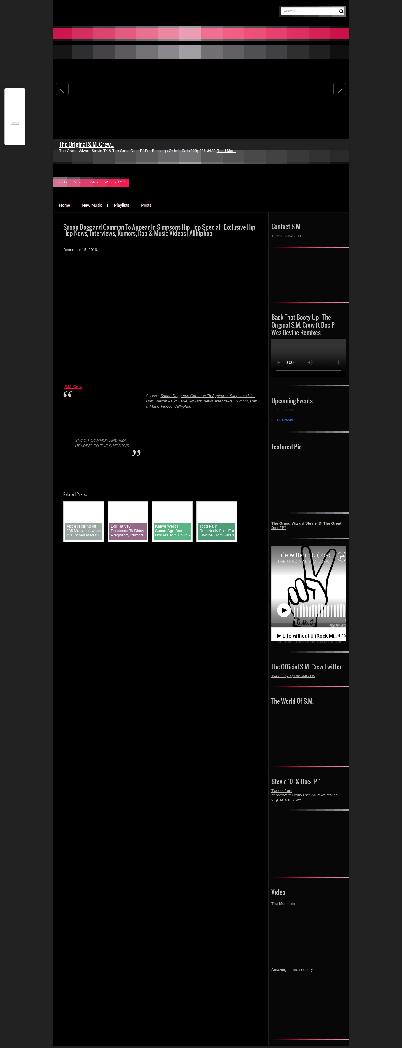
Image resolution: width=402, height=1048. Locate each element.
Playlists (121, 205)
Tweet (15, 123)
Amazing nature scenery (292, 969)
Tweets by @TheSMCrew (293, 676)
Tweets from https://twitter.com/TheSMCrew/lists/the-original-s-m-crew (305, 795)
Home (64, 205)
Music (78, 182)
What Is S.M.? (115, 182)
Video (93, 182)
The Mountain (283, 903)
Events (62, 182)
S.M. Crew (73, 386)
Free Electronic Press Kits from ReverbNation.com (308, 641)
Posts (146, 205)
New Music (92, 205)
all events (285, 420)
